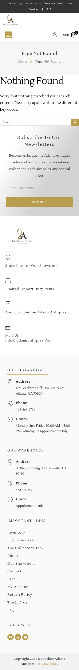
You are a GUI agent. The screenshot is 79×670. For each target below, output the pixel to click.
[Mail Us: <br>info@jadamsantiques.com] (8, 327)
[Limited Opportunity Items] (8, 281)
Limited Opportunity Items (29, 289)
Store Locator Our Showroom (32, 266)
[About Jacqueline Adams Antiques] (8, 304)
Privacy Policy (47, 664)
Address (23, 381)
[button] (8, 34)
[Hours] (10, 419)
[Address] (10, 382)
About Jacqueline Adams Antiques (35, 312)
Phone (21, 403)
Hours (21, 419)
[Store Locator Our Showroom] (8, 257)
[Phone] (10, 403)
